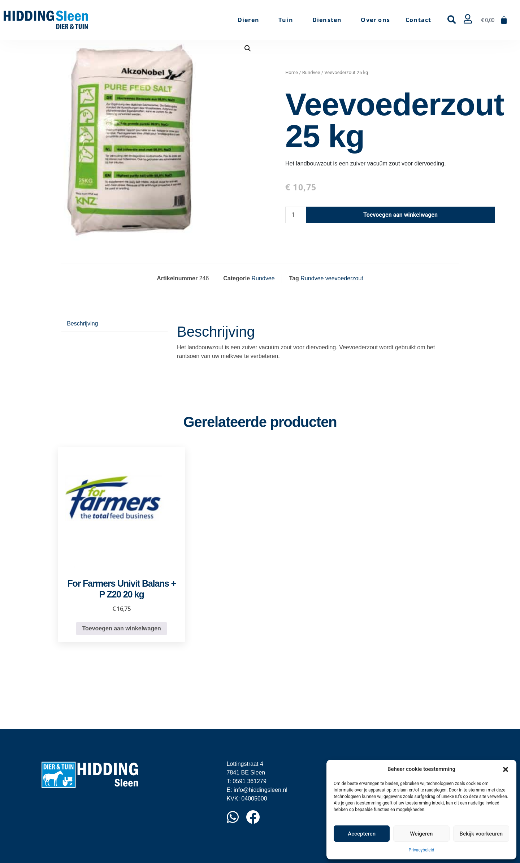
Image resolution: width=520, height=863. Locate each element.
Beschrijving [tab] (82, 323)
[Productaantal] (295, 215)
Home (291, 72)
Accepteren (362, 833)
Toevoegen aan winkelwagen (400, 214)
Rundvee (311, 72)
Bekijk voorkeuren (481, 833)
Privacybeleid (421, 850)
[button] (505, 769)
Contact (418, 20)
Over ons (375, 20)
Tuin (287, 20)
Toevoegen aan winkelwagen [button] (121, 628)
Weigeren (421, 833)
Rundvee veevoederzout (331, 278)
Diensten (329, 20)
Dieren (250, 20)
